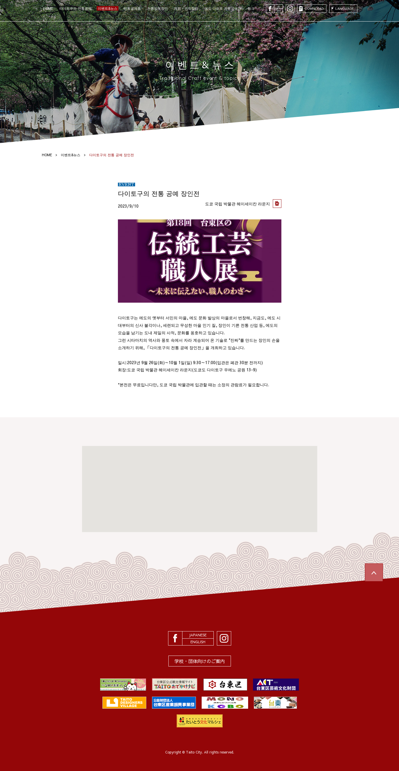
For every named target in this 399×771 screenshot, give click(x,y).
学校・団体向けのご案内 (199, 661)
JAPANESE (198, 635)
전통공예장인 (157, 8)
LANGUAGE (344, 8)
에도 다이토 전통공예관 (223, 8)
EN (278, 10)
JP (278, 6)
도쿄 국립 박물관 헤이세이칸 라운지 (237, 203)
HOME (48, 8)
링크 (251, 8)
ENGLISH (197, 641)
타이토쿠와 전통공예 (75, 8)
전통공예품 (132, 8)
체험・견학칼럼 (186, 8)
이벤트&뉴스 (107, 8)
